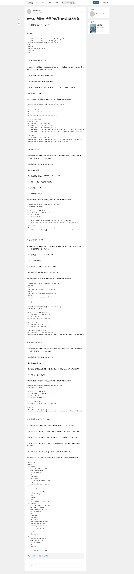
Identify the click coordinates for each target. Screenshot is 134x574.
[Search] (69, 2)
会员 (57, 2)
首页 (37, 2)
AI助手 (50, 2)
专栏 (43, 2)
